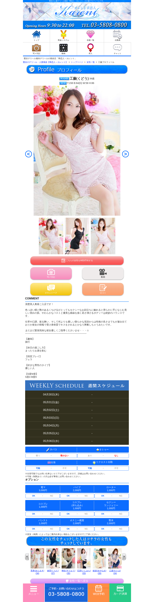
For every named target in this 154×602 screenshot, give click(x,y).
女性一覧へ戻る (77, 581)
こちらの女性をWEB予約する (77, 260)
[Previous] (28, 154)
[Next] (125, 154)
